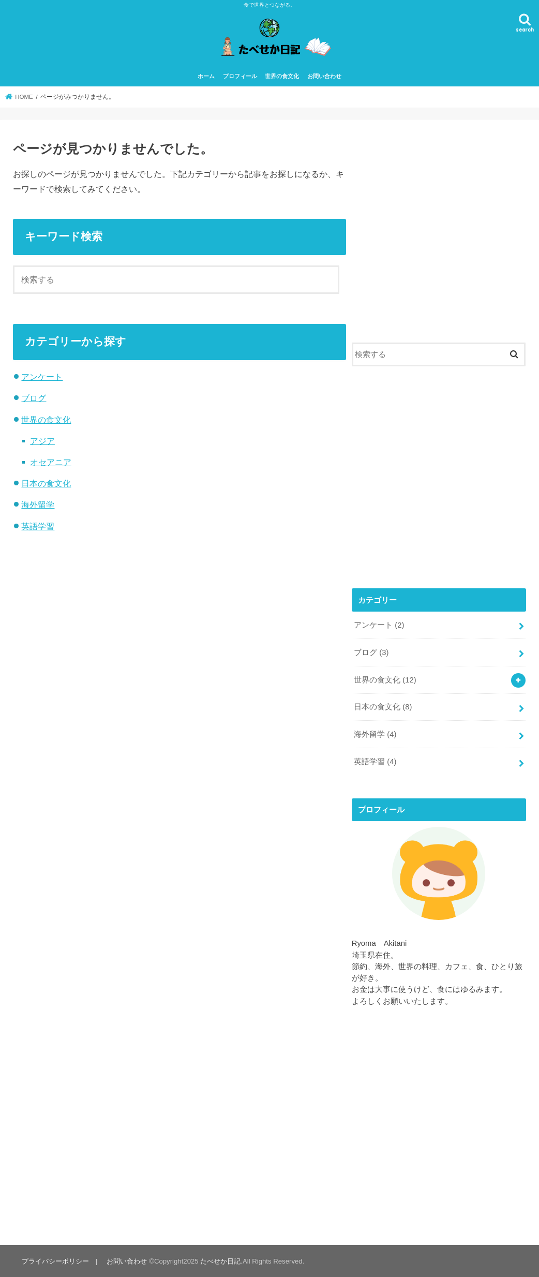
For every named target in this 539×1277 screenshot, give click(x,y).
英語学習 (37, 526)
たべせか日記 (220, 1261)
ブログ (33, 398)
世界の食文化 (282, 76)
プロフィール (240, 76)
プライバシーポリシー (55, 1261)
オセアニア (50, 462)
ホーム (206, 76)
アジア (42, 441)
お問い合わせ (324, 76)
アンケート (42, 376)
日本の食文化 (46, 483)
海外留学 (37, 504)
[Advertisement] (439, 235)
